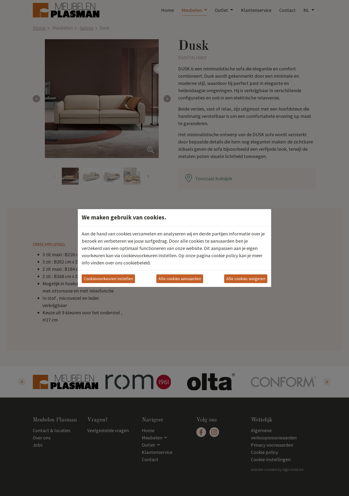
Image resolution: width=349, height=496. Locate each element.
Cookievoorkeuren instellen (108, 278)
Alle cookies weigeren (245, 278)
